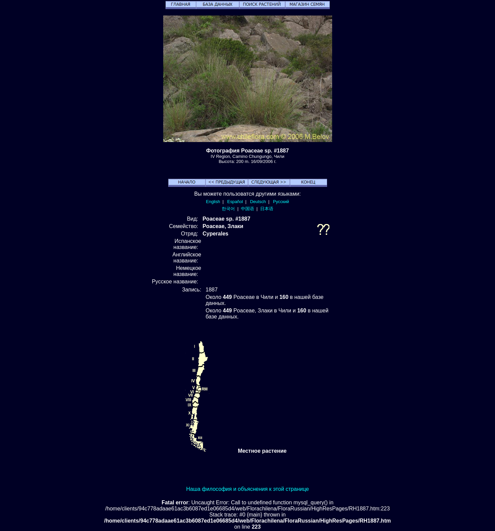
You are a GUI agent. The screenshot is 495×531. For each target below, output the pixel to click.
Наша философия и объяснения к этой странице (247, 489)
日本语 (266, 208)
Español (235, 201)
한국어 (228, 208)
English (213, 201)
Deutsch (258, 201)
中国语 (247, 208)
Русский (281, 201)
